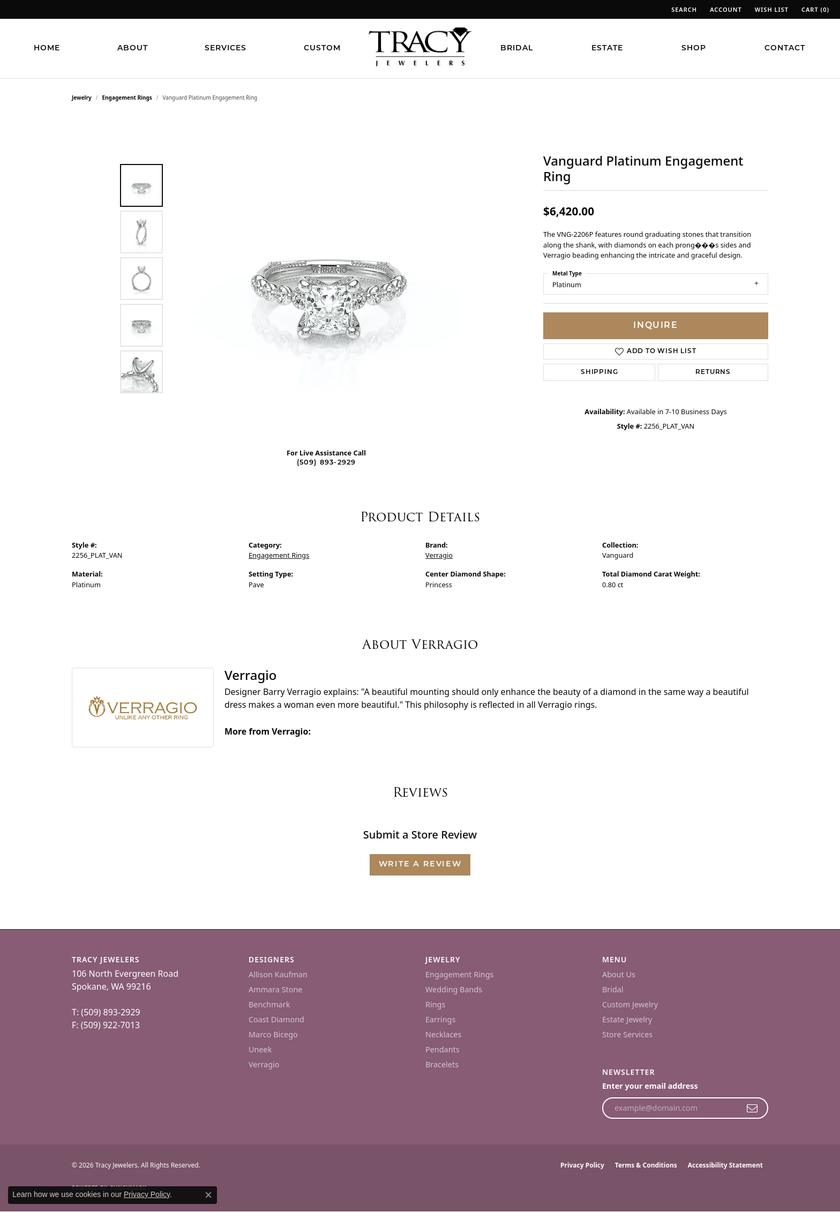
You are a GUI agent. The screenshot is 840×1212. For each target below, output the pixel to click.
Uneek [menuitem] (260, 1049)
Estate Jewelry (627, 1019)
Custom (322, 48)
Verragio (439, 555)
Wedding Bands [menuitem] (453, 989)
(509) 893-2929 (326, 462)
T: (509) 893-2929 (106, 1012)
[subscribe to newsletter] (752, 1108)
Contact (784, 48)
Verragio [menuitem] (264, 1064)
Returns (713, 372)
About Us (618, 974)
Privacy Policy (582, 1165)
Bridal (516, 48)
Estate (607, 48)
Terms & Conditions (646, 1165)
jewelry (82, 97)
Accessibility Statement (725, 1165)
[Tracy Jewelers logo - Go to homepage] (420, 48)
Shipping (599, 372)
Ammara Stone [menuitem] (275, 989)
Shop (693, 48)
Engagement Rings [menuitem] (459, 974)
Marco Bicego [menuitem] (273, 1034)
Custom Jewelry (630, 1004)
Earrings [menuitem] (440, 1019)
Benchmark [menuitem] (269, 1004)
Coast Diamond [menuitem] (276, 1019)
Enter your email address (650, 1086)
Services (225, 48)
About (132, 48)
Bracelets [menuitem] (442, 1064)
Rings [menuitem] (435, 1004)
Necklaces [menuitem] (443, 1034)
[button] (683, 9)
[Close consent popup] (208, 1195)
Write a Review (420, 865)
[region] (329, 278)
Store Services (627, 1034)
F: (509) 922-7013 (106, 1025)
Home (47, 48)
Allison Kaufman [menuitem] (278, 974)
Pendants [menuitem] (442, 1049)
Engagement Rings (127, 97)
